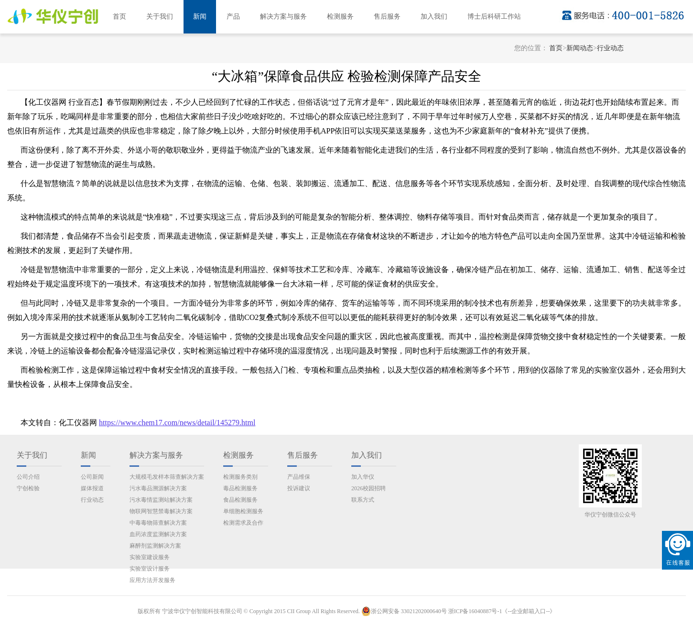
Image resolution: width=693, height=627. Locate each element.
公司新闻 (92, 476)
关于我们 (159, 16)
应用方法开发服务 (152, 580)
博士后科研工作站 (494, 16)
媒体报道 (92, 488)
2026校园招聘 (368, 488)
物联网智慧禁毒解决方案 (161, 511)
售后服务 (387, 16)
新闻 (199, 16)
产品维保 (298, 476)
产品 (233, 16)
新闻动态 (579, 48)
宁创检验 (28, 488)
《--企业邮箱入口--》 (528, 611)
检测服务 (340, 16)
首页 (119, 16)
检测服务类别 (240, 476)
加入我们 (434, 16)
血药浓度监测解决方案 (158, 534)
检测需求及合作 (243, 522)
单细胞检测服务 (243, 511)
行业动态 (610, 48)
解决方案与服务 (283, 16)
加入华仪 (362, 476)
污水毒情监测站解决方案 (161, 499)
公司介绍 (28, 476)
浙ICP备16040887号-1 (475, 611)
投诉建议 (298, 488)
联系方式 (362, 499)
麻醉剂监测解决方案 (155, 545)
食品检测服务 (240, 499)
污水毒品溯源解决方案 (158, 488)
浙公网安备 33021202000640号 (404, 611)
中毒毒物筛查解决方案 (158, 522)
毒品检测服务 (240, 488)
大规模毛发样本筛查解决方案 (167, 476)
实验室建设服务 (150, 557)
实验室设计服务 (150, 568)
